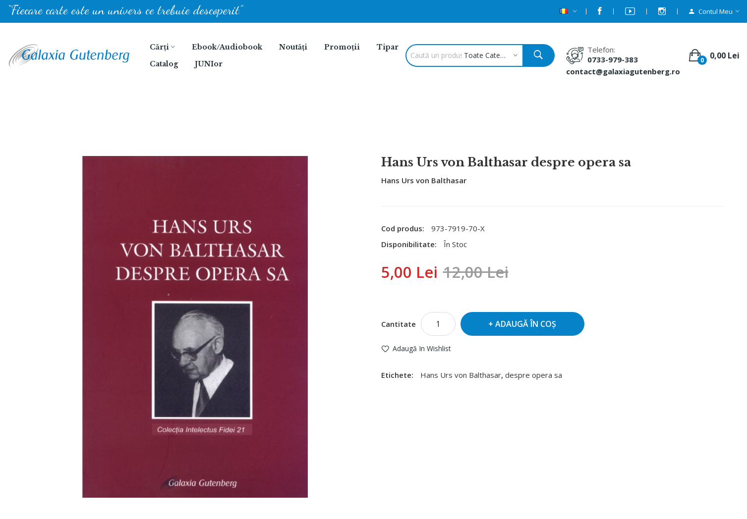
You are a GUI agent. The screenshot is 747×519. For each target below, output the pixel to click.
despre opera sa (533, 375)
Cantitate (398, 324)
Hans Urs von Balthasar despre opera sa (437, 129)
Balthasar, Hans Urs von (305, 129)
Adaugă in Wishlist (422, 348)
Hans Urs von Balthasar (423, 180)
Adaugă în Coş (525, 323)
